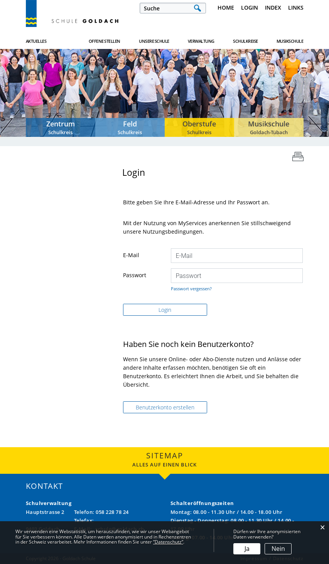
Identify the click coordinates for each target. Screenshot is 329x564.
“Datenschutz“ (168, 542)
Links (296, 7)
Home (226, 7)
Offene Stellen (104, 41)
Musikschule (290, 41)
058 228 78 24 (112, 511)
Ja (247, 548)
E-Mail (131, 255)
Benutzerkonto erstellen (165, 407)
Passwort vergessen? (191, 288)
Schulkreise (245, 41)
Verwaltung (201, 41)
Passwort (134, 275)
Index (273, 7)
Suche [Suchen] (197, 8)
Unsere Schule (154, 41)
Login (249, 7)
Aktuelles (36, 41)
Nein (278, 548)
